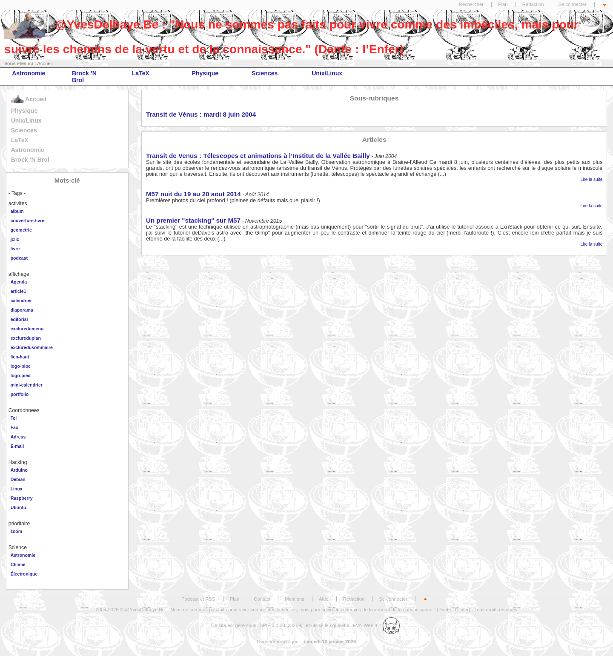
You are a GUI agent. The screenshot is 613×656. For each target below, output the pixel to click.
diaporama (22, 309)
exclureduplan (26, 338)
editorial (19, 319)
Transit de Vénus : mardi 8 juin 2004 (201, 114)
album (17, 211)
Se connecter (573, 4)
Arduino (19, 470)
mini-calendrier (27, 384)
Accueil (44, 63)
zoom (16, 531)
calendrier (21, 300)
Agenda (19, 281)
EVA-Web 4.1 (376, 625)
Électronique (24, 573)
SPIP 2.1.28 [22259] (281, 625)
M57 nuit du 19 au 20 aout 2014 (193, 194)
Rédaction (533, 4)
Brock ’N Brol (84, 76)
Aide (324, 599)
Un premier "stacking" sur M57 (193, 220)
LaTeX (140, 73)
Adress (18, 436)
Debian (18, 479)
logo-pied (21, 375)
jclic (15, 239)
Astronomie (28, 73)
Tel (14, 418)
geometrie (21, 229)
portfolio (20, 394)
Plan (503, 4)
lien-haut (20, 356)
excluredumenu (27, 328)
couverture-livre (27, 220)
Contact (262, 599)
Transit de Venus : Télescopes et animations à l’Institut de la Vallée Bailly (258, 155)
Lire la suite (592, 179)
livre (15, 248)
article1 (18, 291)
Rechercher (471, 4)
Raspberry (22, 498)
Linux (17, 488)
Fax (14, 427)
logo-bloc (21, 366)
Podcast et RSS (198, 599)
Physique (205, 73)
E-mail (17, 446)
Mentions (294, 599)
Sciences (265, 73)
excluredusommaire (32, 347)
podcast (19, 258)
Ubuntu (18, 507)
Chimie (18, 564)
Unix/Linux (327, 73)
